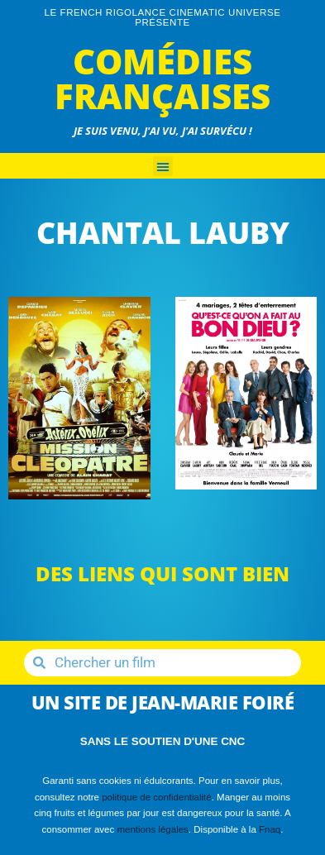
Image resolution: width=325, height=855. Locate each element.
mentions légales (152, 829)
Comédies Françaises (162, 78)
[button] (163, 166)
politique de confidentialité (157, 797)
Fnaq (269, 829)
